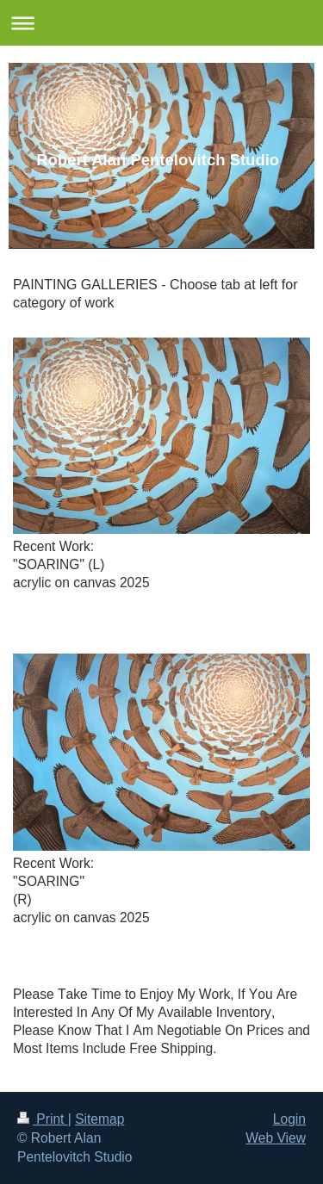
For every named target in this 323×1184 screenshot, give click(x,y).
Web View (275, 1138)
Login (289, 1119)
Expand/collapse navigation (161, 22)
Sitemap (99, 1119)
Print (42, 1119)
